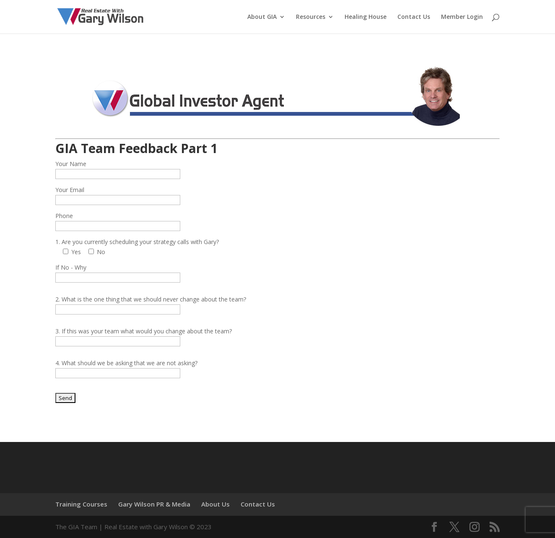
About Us (215, 504)
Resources (310, 17)
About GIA (262, 17)
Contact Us (413, 17)
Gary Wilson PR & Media (154, 504)
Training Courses (81, 504)
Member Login (462, 17)
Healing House (365, 17)
